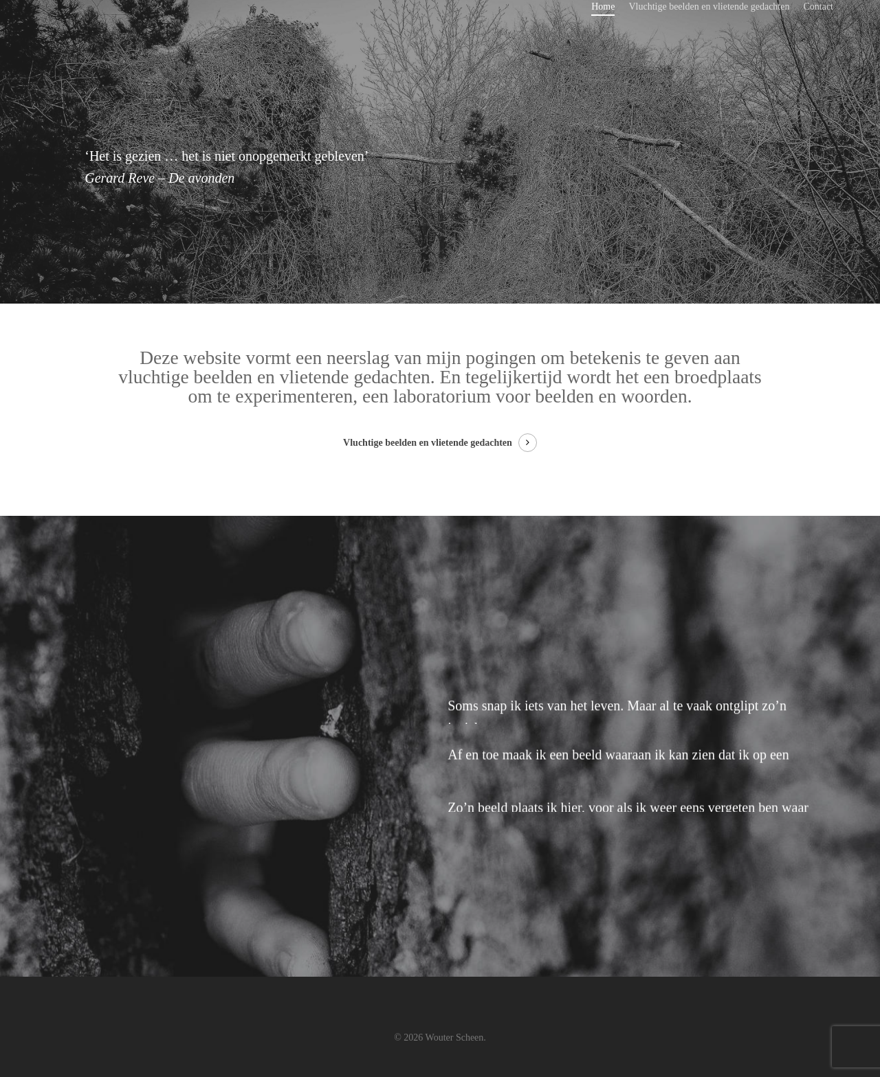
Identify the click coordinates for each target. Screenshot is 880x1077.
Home (603, 6)
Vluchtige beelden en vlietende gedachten (708, 6)
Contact (818, 6)
